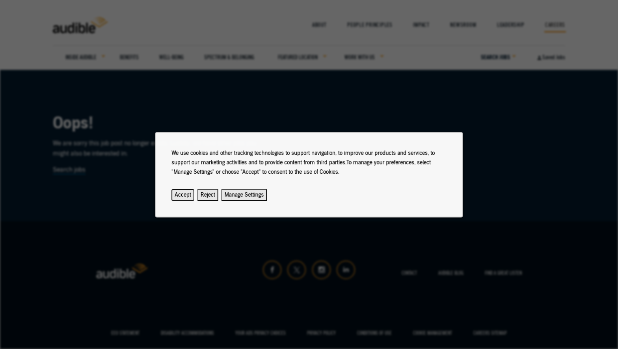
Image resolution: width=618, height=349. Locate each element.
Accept (190, 199)
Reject (214, 199)
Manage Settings (248, 199)
